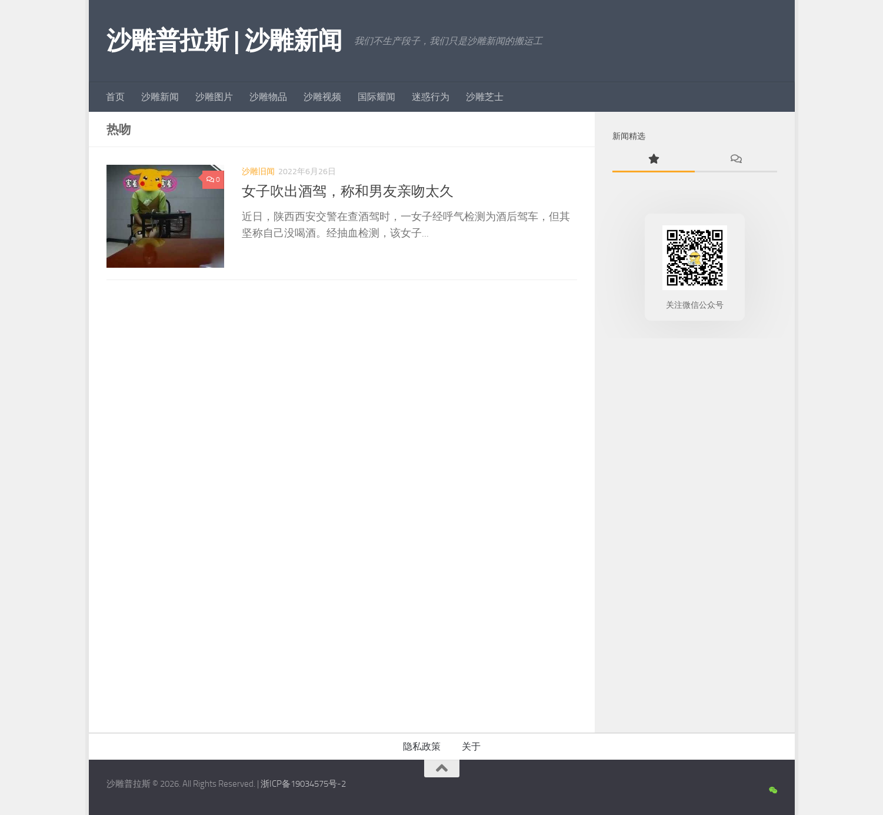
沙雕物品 (268, 96)
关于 (471, 746)
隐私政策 (422, 746)
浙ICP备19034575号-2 (303, 784)
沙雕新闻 (160, 96)
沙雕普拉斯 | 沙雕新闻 (224, 40)
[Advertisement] (694, 532)
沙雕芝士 (485, 96)
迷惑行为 (430, 96)
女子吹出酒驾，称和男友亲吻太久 (348, 191)
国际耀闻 (376, 96)
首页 (115, 96)
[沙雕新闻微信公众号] (773, 791)
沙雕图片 (214, 96)
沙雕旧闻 (258, 172)
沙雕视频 (322, 96)
